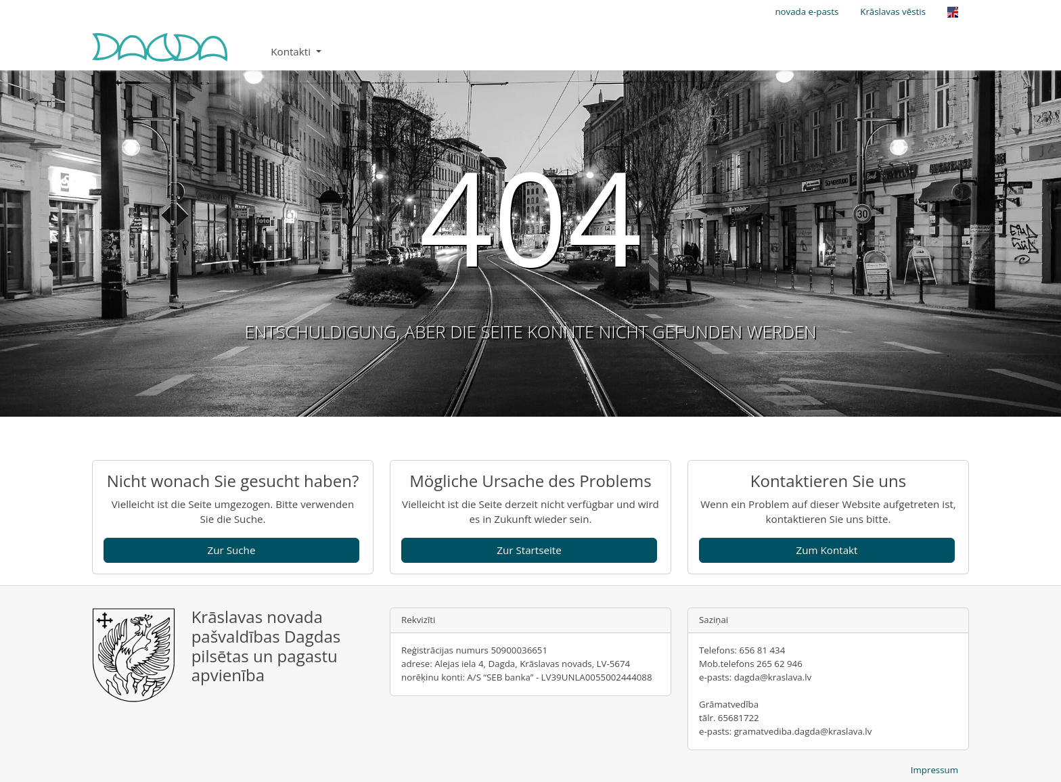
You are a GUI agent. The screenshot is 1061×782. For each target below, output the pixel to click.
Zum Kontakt (826, 550)
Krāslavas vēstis (893, 11)
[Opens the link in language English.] (952, 12)
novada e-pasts (806, 11)
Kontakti (292, 51)
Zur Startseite (529, 550)
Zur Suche (232, 550)
